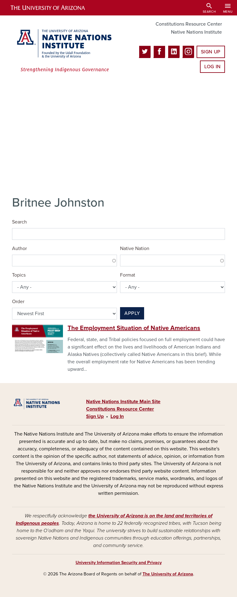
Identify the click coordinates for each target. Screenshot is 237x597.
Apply (132, 313)
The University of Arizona (168, 574)
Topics (19, 275)
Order (18, 301)
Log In (212, 67)
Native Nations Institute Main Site (123, 402)
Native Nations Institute (196, 32)
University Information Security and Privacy (119, 562)
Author (19, 248)
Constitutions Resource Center (189, 24)
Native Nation (134, 248)
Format (127, 275)
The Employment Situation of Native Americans (134, 328)
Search (19, 222)
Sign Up (211, 52)
